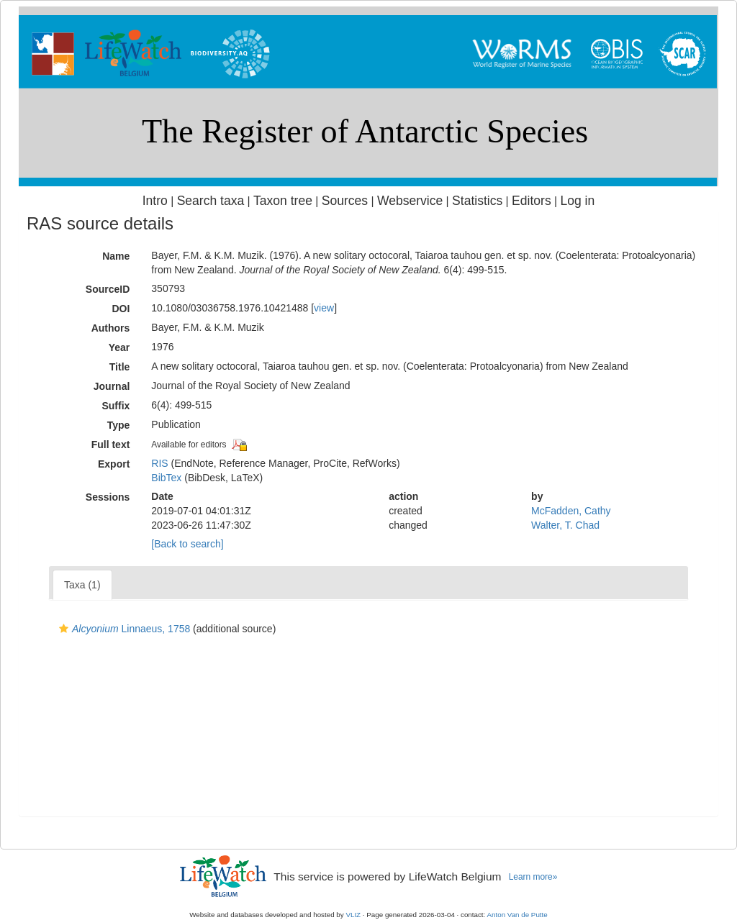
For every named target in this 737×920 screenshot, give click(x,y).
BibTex (166, 477)
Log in (577, 200)
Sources (345, 200)
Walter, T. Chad (565, 525)
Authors (110, 328)
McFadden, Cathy (571, 510)
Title (119, 367)
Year (119, 347)
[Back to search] (187, 544)
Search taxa (211, 200)
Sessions (108, 497)
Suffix (115, 405)
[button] (63, 629)
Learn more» (533, 877)
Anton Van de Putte (517, 915)
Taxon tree (282, 200)
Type (118, 425)
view (324, 308)
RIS (159, 463)
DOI (121, 308)
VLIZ (353, 915)
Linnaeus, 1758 (122, 628)
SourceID (108, 289)
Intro (155, 200)
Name (116, 256)
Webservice (410, 200)
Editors (531, 200)
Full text (110, 444)
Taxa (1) (82, 585)
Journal (112, 386)
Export (114, 464)
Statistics (477, 200)
